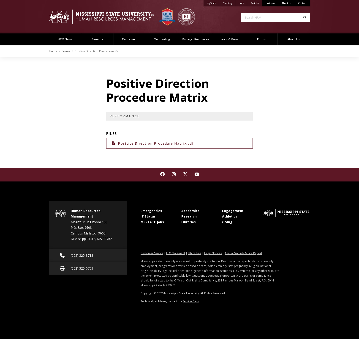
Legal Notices (213, 253)
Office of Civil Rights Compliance (195, 280)
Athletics (229, 216)
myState (213, 2)
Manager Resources (195, 39)
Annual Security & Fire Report (243, 253)
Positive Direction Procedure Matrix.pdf (153, 143)
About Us (286, 3)
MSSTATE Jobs (152, 222)
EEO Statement (175, 253)
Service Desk (191, 301)
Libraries (188, 222)
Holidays (270, 3)
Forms (261, 39)
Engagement (233, 211)
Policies (256, 2)
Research (189, 216)
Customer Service (152, 253)
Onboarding (162, 39)
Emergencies (151, 211)
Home (53, 51)
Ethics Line (194, 253)
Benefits (97, 39)
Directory (229, 2)
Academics (190, 211)
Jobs (243, 2)
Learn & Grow (229, 39)
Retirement (130, 39)
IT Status (148, 216)
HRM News (65, 39)
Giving (227, 222)
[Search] (305, 17)
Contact (302, 3)
